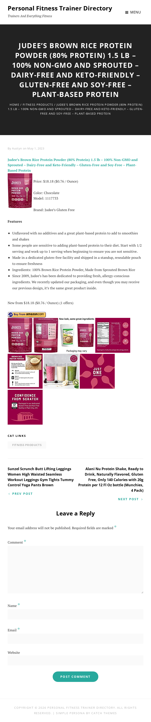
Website (14, 652)
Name (14, 605)
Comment (17, 542)
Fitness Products (38, 105)
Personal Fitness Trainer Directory (60, 8)
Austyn (17, 148)
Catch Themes (104, 713)
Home (14, 105)
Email (14, 630)
